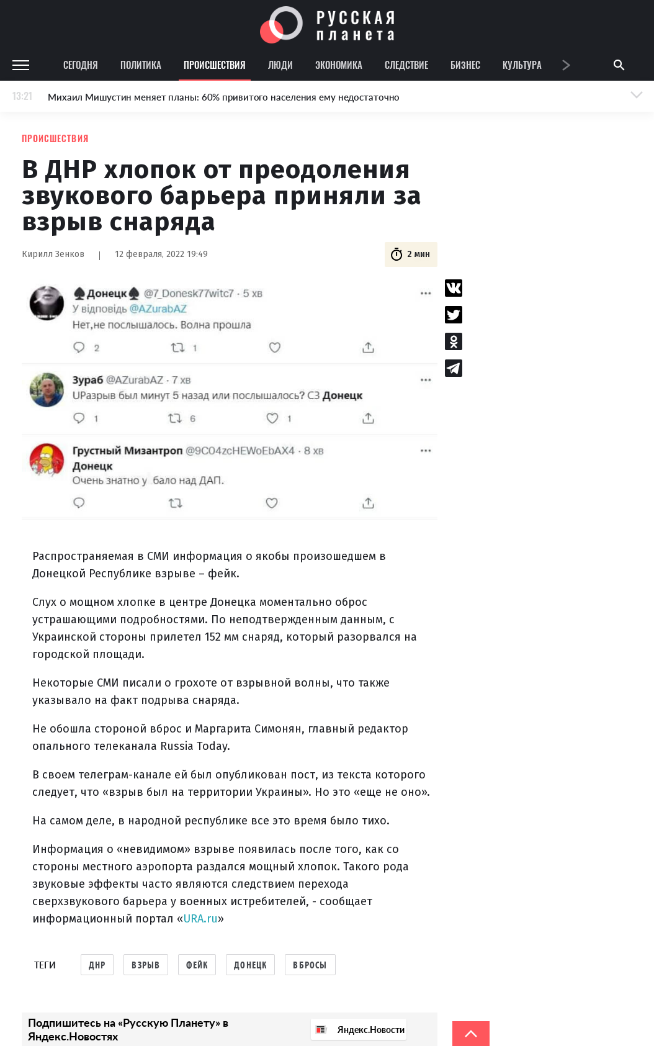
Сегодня (80, 64)
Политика (140, 64)
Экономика (338, 64)
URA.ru (200, 919)
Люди (280, 64)
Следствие (406, 64)
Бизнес (465, 64)
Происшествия (215, 64)
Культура (522, 64)
